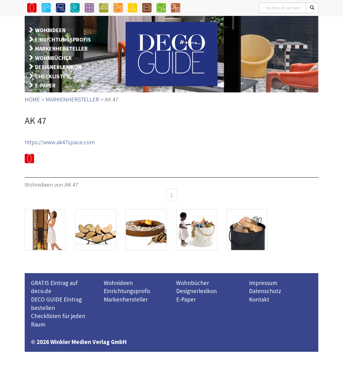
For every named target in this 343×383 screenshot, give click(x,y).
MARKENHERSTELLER (61, 48)
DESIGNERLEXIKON (58, 67)
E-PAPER (45, 85)
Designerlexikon (196, 291)
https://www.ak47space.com (60, 142)
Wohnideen (118, 283)
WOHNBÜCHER (53, 57)
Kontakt (259, 299)
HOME (32, 99)
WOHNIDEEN (50, 30)
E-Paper (186, 299)
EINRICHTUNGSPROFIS (63, 39)
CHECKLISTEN (52, 76)
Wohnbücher (192, 283)
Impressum (263, 283)
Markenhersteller (126, 299)
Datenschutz (265, 291)
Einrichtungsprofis (127, 291)
